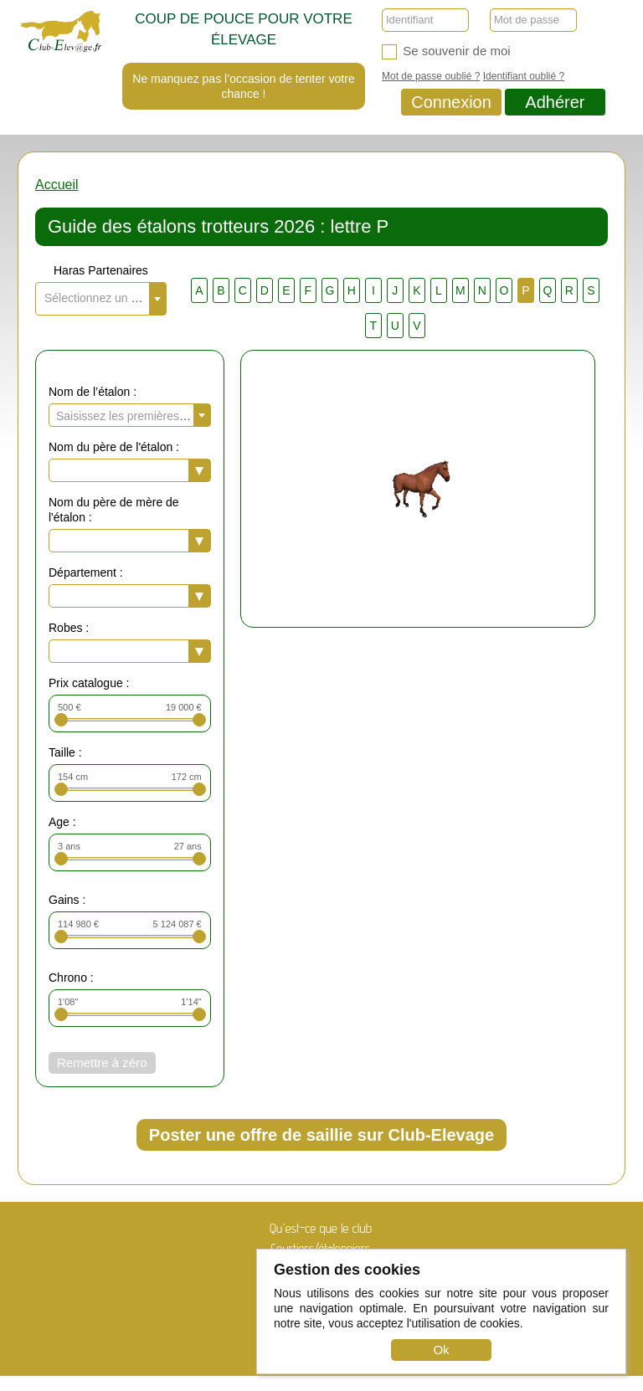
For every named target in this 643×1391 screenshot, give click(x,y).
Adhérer (554, 102)
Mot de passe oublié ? (431, 76)
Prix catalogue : (89, 683)
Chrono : (71, 977)
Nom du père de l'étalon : (114, 447)
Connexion (451, 102)
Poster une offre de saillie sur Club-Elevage (321, 1135)
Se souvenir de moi (446, 51)
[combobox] (101, 299)
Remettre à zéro (102, 1062)
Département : (86, 572)
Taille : (65, 752)
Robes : (69, 627)
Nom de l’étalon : (92, 391)
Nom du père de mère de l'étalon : (114, 509)
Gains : (67, 899)
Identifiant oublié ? (523, 76)
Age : (62, 822)
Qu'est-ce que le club (321, 1228)
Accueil (57, 184)
